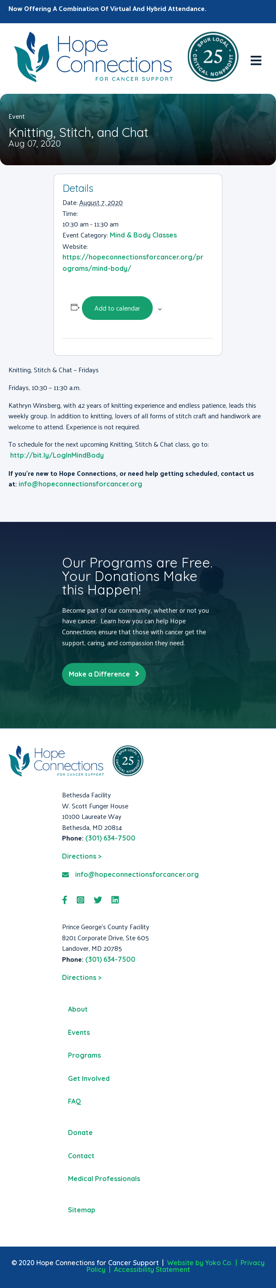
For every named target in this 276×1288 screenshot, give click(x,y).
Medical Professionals (104, 1178)
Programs (84, 1055)
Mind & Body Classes (143, 235)
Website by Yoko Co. (199, 1262)
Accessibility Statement (152, 1269)
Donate (80, 1132)
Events (79, 1032)
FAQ (74, 1101)
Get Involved (89, 1078)
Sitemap (81, 1210)
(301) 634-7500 (110, 838)
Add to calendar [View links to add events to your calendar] (117, 308)
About (78, 1009)
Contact (81, 1156)
